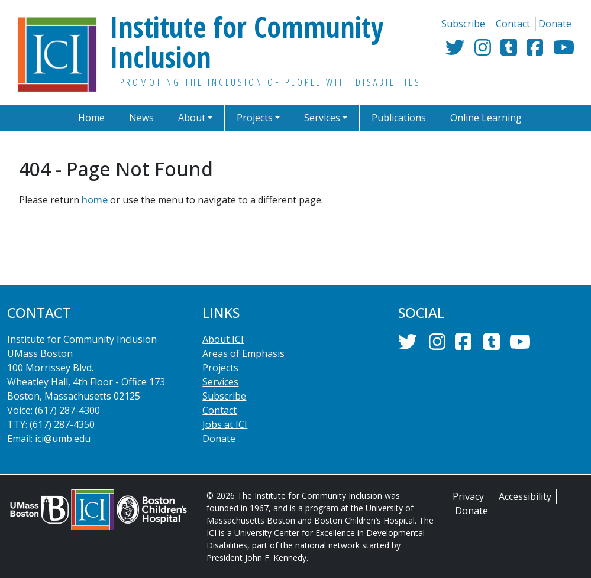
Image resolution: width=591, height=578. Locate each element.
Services (220, 394)
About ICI (222, 351)
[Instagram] (482, 51)
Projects (219, 380)
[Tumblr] (508, 51)
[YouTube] (563, 51)
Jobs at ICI (224, 436)
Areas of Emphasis (242, 366)
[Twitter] (454, 51)
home (89, 199)
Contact (513, 23)
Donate (555, 23)
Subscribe (464, 23)
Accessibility (524, 509)
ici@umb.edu (64, 451)
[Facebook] (535, 51)
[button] (199, 118)
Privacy (468, 509)
